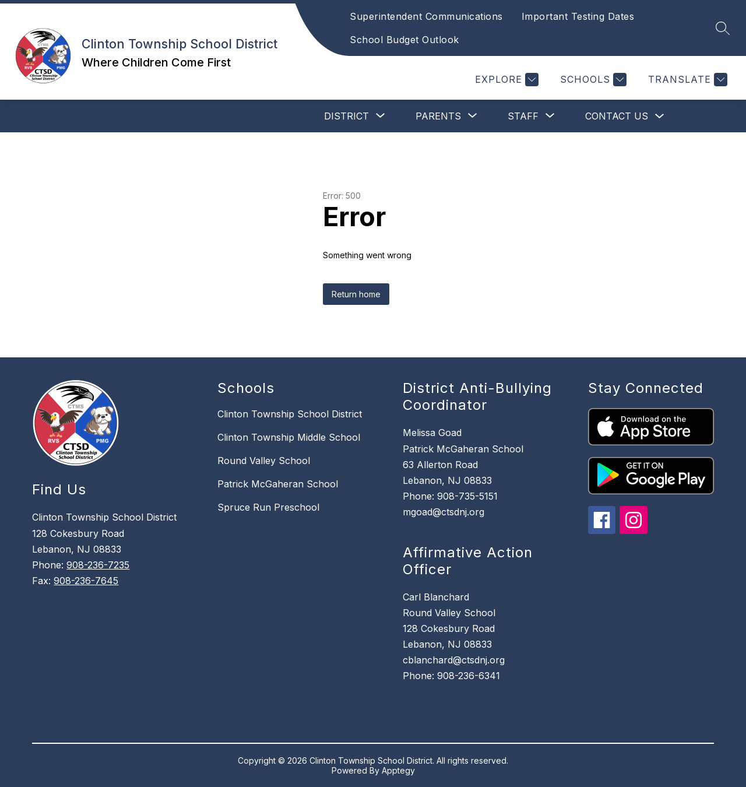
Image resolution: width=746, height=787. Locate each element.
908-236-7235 (97, 565)
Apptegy (398, 770)
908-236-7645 (86, 580)
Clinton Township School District (289, 414)
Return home (356, 294)
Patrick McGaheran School (277, 484)
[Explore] (505, 79)
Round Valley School (263, 460)
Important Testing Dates (578, 16)
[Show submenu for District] (346, 116)
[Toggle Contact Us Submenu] (660, 116)
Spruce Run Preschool (268, 507)
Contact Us (616, 116)
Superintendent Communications (426, 16)
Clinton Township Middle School (288, 437)
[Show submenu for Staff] (523, 116)
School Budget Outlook (404, 39)
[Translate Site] (686, 79)
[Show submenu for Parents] (438, 116)
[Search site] (723, 28)
